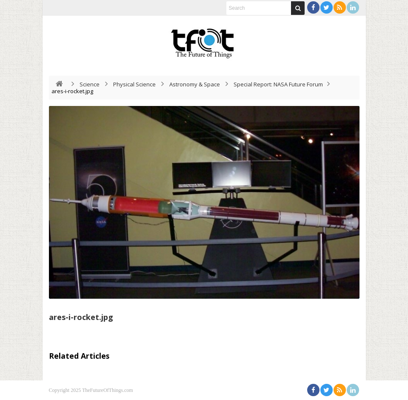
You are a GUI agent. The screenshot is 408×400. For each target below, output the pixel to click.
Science (90, 84)
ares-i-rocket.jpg (81, 317)
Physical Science (134, 84)
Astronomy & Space (194, 84)
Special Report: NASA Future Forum (278, 84)
